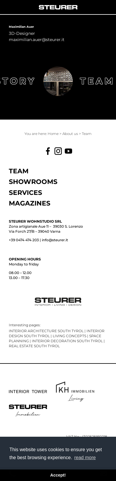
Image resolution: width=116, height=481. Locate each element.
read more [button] (85, 457)
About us (70, 133)
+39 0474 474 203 (24, 240)
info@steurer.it (55, 240)
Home (53, 133)
